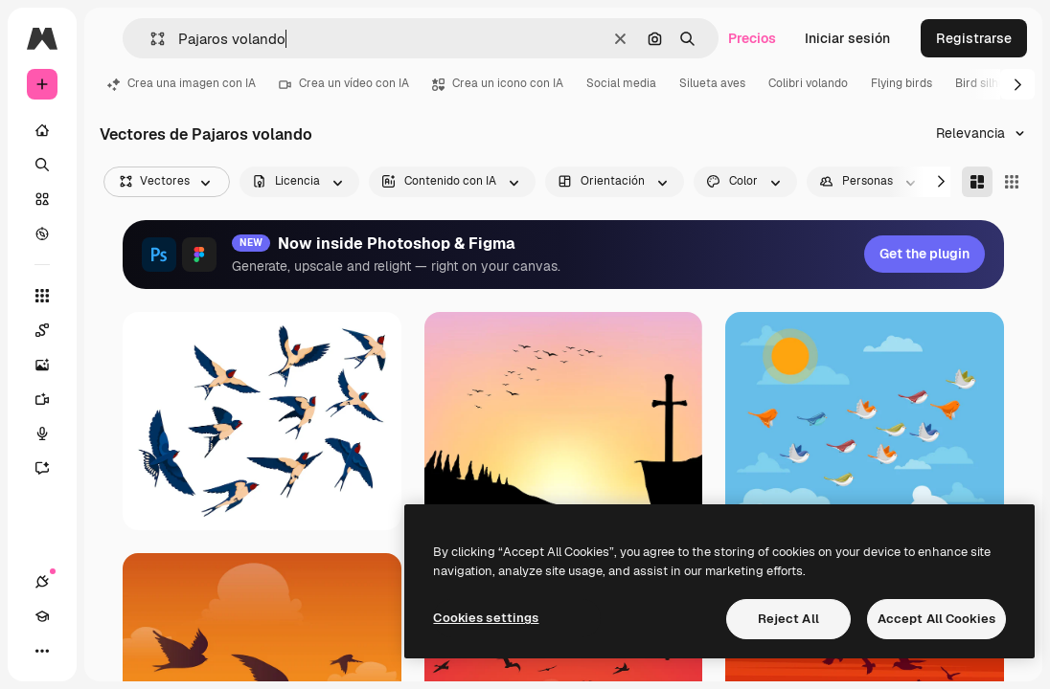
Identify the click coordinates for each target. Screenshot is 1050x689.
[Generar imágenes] (42, 364)
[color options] (745, 182)
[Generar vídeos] (42, 399)
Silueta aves (712, 83)
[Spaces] (42, 330)
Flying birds (901, 83)
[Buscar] (42, 164)
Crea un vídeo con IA (344, 83)
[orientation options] (614, 182)
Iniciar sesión (847, 38)
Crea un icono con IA (497, 83)
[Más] (42, 650)
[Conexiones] (42, 582)
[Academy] (42, 616)
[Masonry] (977, 182)
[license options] (299, 182)
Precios (752, 38)
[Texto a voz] (42, 433)
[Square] (1011, 182)
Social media (621, 83)
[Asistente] (42, 468)
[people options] (869, 182)
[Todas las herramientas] (42, 295)
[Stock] (42, 199)
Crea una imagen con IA (181, 83)
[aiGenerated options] (452, 182)
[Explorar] (42, 233)
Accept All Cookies (936, 619)
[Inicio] (42, 130)
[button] (150, 39)
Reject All (788, 619)
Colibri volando (808, 83)
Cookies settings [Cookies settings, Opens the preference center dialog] (485, 618)
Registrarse (974, 38)
